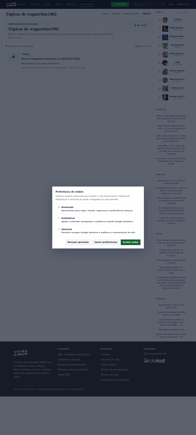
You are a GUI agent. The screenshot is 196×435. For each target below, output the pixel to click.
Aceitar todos (130, 242)
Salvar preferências (105, 242)
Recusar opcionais (78, 242)
